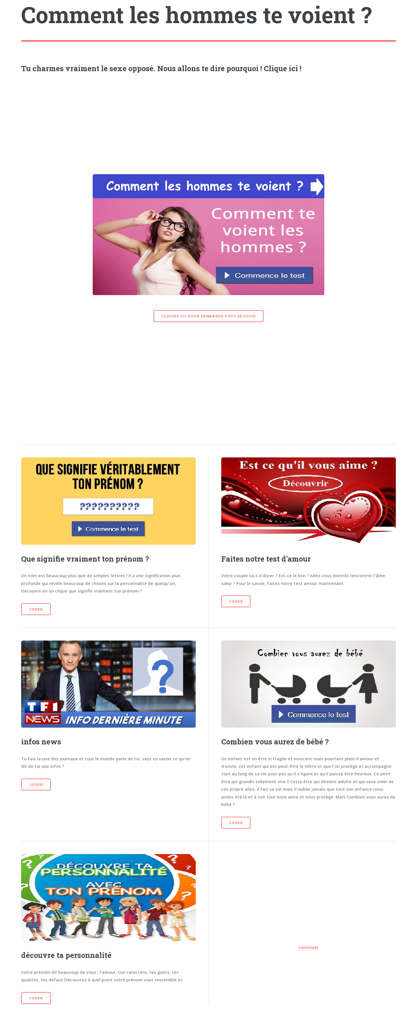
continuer (308, 947)
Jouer (36, 609)
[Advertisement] (208, 121)
